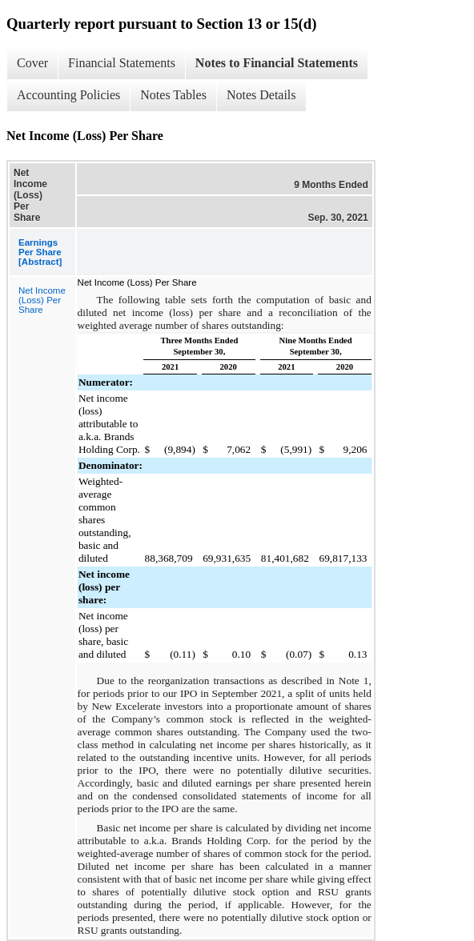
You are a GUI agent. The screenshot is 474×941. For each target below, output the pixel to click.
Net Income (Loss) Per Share (42, 300)
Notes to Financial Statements (276, 63)
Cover (32, 63)
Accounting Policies (68, 95)
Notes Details (261, 95)
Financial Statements (121, 63)
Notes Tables (173, 95)
